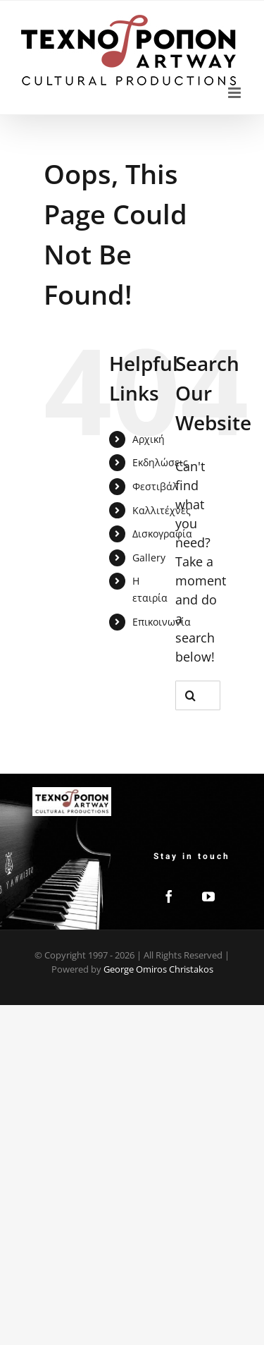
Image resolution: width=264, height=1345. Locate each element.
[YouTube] (208, 896)
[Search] (190, 695)
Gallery (148, 557)
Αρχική (148, 439)
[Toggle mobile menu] (235, 92)
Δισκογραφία (162, 533)
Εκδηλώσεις (160, 462)
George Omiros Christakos (158, 969)
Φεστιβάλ (155, 486)
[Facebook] (168, 896)
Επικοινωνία (161, 621)
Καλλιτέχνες (161, 510)
